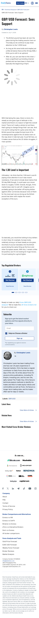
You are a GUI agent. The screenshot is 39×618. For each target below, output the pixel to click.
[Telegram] (18, 488)
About (4, 497)
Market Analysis (8, 554)
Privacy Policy (7, 509)
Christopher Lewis (23, 353)
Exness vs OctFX (8, 521)
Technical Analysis (10, 9)
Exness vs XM (7, 517)
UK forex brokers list (28, 305)
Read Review (10, 286)
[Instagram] (35, 488)
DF (2, 9)
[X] (8, 488)
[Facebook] (2, 488)
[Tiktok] (24, 488)
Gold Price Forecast (9, 541)
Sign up (19, 338)
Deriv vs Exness (8, 530)
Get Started (10, 280)
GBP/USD (11, 399)
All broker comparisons (11, 533)
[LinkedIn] (13, 488)
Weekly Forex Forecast (10, 548)
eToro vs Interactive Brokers (12, 527)
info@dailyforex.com (8, 561)
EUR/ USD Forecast (9, 545)
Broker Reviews (8, 551)
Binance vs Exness (9, 524)
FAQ (3, 500)
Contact (5, 503)
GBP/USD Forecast (22, 9)
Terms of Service (8, 506)
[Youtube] (30, 488)
